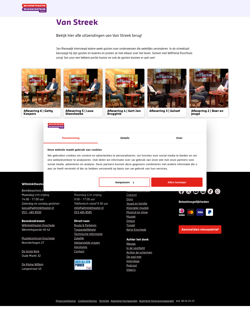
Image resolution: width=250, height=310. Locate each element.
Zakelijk (79, 238)
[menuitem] (220, 13)
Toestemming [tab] (71, 137)
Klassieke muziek (137, 208)
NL (165, 4)
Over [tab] (179, 137)
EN (177, 4)
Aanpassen (124, 182)
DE (171, 4)
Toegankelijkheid (85, 230)
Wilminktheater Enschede (38, 225)
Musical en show (137, 212)
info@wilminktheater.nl (89, 208)
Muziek (131, 216)
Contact (186, 4)
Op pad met (133, 257)
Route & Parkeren (85, 225)
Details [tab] (125, 137)
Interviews (132, 261)
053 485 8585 (83, 212)
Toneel (130, 225)
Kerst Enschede (136, 230)
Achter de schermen (139, 252)
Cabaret (131, 195)
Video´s (131, 270)
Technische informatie (88, 234)
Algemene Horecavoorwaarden (156, 301)
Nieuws (131, 244)
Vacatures (80, 247)
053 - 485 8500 (31, 212)
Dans (129, 199)
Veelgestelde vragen (87, 243)
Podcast (131, 265)
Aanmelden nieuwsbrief (200, 229)
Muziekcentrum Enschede (38, 238)
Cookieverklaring (87, 301)
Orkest (130, 221)
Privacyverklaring (66, 301)
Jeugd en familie (136, 203)
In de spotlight (135, 248)
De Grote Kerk (30, 251)
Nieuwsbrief (154, 4)
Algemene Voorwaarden (124, 301)
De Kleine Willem (32, 264)
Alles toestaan (177, 182)
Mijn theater (211, 4)
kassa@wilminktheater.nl (38, 208)
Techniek (104, 301)
